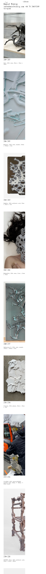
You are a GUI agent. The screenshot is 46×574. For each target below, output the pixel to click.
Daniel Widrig (10, 4)
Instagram (7, 8)
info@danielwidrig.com (14, 7)
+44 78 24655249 (32, 7)
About (26, 2)
